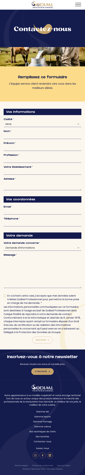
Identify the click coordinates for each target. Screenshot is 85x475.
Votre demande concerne (21, 243)
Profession (11, 155)
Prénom (9, 143)
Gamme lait (42, 411)
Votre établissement (17, 167)
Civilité (8, 119)
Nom (7, 131)
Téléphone (11, 219)
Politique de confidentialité (42, 465)
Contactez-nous (42, 441)
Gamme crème (42, 426)
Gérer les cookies (63, 465)
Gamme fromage (42, 421)
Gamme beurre (42, 416)
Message (9, 255)
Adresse (9, 179)
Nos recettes (42, 436)
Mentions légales (21, 465)
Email (7, 207)
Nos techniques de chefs (42, 431)
